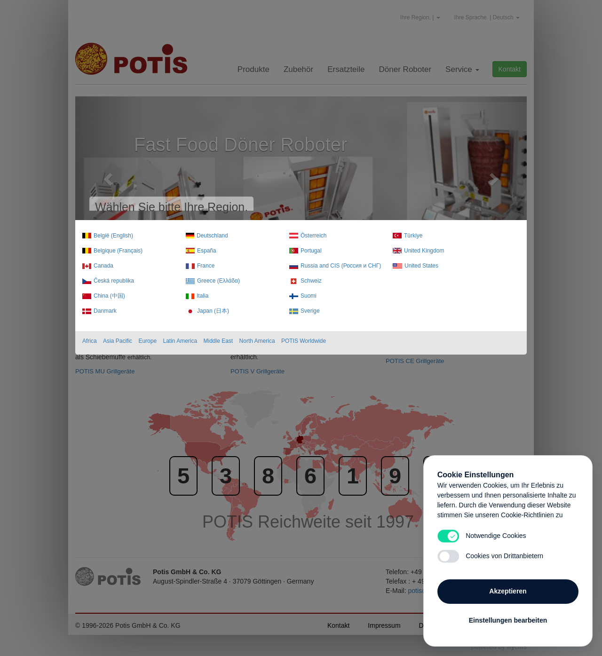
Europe (147, 341)
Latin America (180, 341)
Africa (89, 341)
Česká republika (114, 280)
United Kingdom (424, 250)
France (205, 265)
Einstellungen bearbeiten (508, 619)
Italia (202, 295)
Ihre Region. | (420, 17)
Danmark (105, 311)
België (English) (113, 235)
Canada (103, 265)
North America (257, 341)
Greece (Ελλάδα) (218, 280)
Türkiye (413, 235)
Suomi (309, 295)
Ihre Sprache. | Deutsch (487, 17)
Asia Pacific (117, 341)
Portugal (311, 250)
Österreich (313, 235)
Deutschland (212, 235)
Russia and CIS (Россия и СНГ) (341, 265)
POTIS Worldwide (303, 341)
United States (421, 265)
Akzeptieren (507, 590)
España (206, 250)
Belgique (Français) (118, 250)
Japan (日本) (213, 311)
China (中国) (109, 295)
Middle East (218, 341)
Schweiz (311, 280)
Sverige (310, 311)
